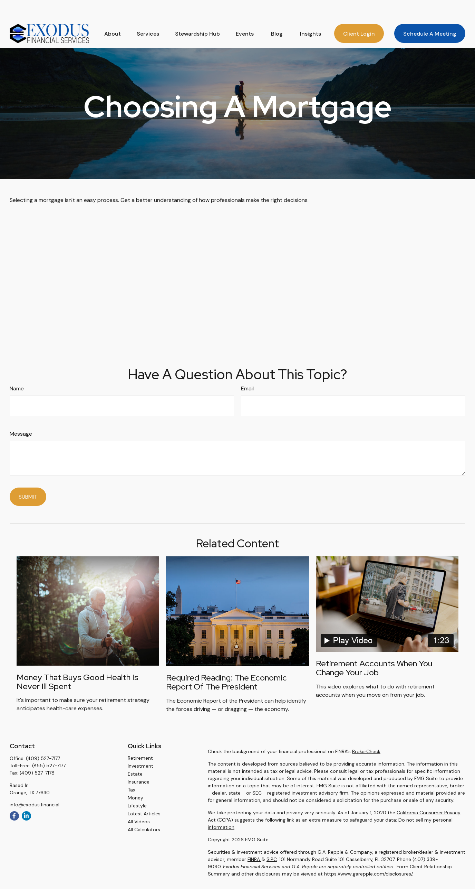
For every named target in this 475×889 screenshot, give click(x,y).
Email (247, 388)
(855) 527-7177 (49, 765)
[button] (112, 14)
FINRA (254, 859)
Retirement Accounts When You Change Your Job (374, 668)
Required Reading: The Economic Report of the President (226, 682)
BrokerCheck (366, 751)
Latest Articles (144, 814)
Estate (135, 774)
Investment (140, 766)
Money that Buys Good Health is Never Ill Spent (77, 682)
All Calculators (144, 829)
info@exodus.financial (34, 805)
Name (17, 388)
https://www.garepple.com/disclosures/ (368, 874)
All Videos (139, 821)
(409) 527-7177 (43, 758)
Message (21, 433)
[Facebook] (14, 816)
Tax (131, 790)
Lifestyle (137, 806)
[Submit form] (28, 497)
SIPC (271, 859)
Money (135, 798)
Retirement (140, 758)
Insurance (138, 782)
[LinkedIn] (26, 816)
